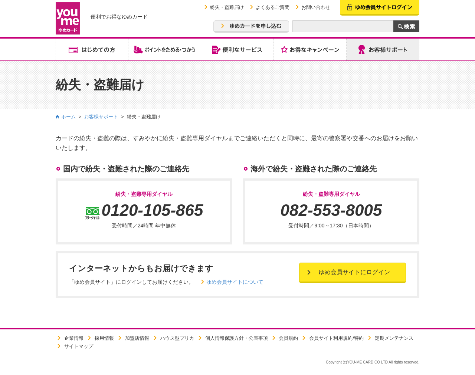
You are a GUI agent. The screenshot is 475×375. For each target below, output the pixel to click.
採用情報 (104, 338)
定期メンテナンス (394, 338)
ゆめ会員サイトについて (234, 282)
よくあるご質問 (272, 7)
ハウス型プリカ (177, 338)
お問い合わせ (315, 7)
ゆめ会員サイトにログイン (354, 272)
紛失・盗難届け (227, 7)
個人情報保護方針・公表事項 (236, 338)
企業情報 (73, 338)
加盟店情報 (137, 338)
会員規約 (288, 338)
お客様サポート (101, 116)
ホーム (68, 116)
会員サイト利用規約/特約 (336, 338)
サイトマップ (78, 346)
